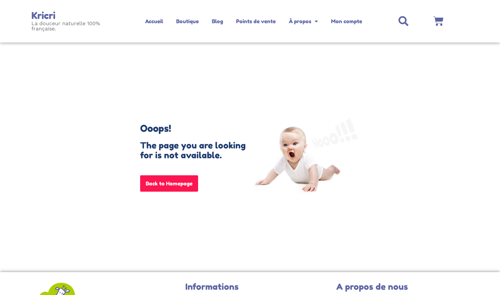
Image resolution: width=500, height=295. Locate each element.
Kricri (43, 15)
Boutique (187, 21)
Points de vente (256, 21)
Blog (217, 21)
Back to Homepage (169, 183)
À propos (303, 21)
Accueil (154, 21)
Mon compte (346, 21)
